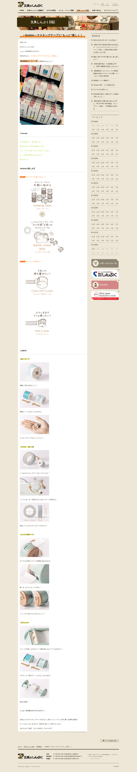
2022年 (95, 171)
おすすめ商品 (51, 10)
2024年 (95, 146)
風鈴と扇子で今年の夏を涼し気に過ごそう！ (106, 58)
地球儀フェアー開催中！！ (102, 80)
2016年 (95, 245)
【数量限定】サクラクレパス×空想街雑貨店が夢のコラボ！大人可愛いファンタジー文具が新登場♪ (106, 73)
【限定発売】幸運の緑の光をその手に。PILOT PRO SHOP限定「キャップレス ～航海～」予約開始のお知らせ (105, 105)
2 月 (112, 129)
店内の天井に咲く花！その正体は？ (105, 40)
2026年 (95, 121)
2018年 (95, 220)
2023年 (95, 158)
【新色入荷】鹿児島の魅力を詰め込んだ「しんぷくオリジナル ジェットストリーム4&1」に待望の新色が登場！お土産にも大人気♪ (106, 48)
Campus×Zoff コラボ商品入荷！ (104, 85)
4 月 (102, 129)
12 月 (93, 138)
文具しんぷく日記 (83, 10)
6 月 (93, 129)
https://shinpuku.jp (95, 758)
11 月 (97, 138)
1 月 (116, 129)
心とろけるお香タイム (100, 89)
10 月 (102, 138)
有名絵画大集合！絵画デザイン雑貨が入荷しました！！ (106, 95)
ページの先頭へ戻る (111, 741)
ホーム (20, 746)
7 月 (116, 125)
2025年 (95, 134)
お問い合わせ (96, 10)
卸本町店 (96, 36)
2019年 (95, 208)
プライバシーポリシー (24, 766)
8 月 (112, 138)
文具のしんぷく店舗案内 (35, 10)
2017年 (95, 232)
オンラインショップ (111, 10)
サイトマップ (36, 766)
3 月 (107, 129)
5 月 (98, 129)
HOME (21, 10)
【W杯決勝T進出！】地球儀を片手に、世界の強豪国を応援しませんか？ (106, 65)
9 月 (107, 138)
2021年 (95, 183)
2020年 (95, 195)
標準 (102, 4)
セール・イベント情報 (66, 10)
